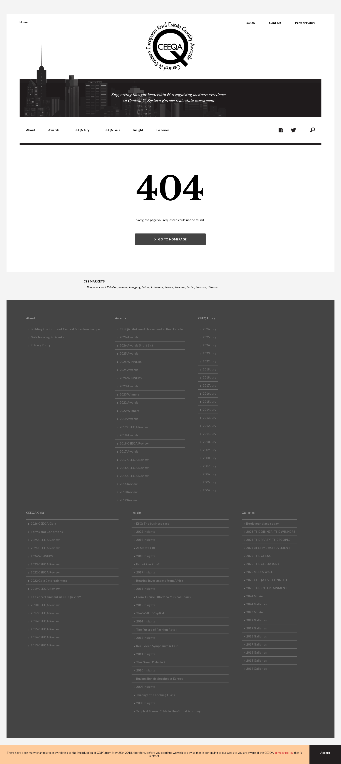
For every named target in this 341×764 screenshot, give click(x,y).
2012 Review (128, 500)
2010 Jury (209, 442)
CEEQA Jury (80, 130)
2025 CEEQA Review (45, 540)
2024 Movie (254, 596)
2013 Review (128, 492)
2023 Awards (129, 386)
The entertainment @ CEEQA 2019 (56, 597)
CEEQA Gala (111, 130)
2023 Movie (254, 612)
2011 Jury (209, 434)
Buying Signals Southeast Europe (159, 678)
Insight (138, 130)
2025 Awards (129, 353)
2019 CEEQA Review (134, 427)
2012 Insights (145, 637)
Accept (325, 752)
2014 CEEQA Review (45, 637)
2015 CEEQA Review (134, 476)
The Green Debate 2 (150, 662)
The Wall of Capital (150, 613)
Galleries (162, 130)
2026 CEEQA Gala (43, 523)
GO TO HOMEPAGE (172, 239)
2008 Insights (145, 703)
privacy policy (283, 752)
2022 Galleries (256, 620)
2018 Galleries (256, 636)
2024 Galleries (256, 604)
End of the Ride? (147, 564)
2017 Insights (145, 572)
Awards (53, 130)
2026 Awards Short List (136, 345)
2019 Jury (209, 369)
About (30, 130)
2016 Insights (145, 588)
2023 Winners (129, 394)
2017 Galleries (256, 644)
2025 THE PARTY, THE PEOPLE (268, 539)
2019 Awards (129, 419)
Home (24, 22)
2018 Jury (209, 377)
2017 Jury (209, 385)
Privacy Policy (305, 23)
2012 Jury (209, 426)
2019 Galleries (256, 628)
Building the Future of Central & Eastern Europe (65, 329)
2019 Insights (145, 539)
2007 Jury (209, 466)
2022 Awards (129, 402)
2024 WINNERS (131, 378)
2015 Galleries (256, 660)
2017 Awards (129, 451)
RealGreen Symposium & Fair (157, 646)
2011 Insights (145, 654)
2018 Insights (145, 556)
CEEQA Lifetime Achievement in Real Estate (151, 329)
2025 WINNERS (131, 361)
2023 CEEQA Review (45, 564)
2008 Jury (209, 458)
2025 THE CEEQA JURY (262, 564)
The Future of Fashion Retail (156, 629)
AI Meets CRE (146, 548)
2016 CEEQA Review (134, 468)
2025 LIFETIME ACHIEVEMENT (268, 547)
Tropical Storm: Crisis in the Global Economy (168, 711)
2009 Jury (209, 450)
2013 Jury (209, 417)
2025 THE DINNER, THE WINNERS (270, 531)
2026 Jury (209, 329)
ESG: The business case (152, 523)
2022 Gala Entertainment (49, 580)
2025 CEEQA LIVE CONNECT (267, 580)
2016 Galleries (256, 652)
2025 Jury (209, 337)
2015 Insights (145, 605)
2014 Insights (145, 621)
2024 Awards (129, 370)
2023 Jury (209, 353)
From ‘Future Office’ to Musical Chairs (163, 597)
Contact (275, 23)
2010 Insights (145, 670)
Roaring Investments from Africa (159, 580)
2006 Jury (209, 474)
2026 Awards (129, 337)
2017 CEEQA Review (134, 459)
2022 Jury (209, 361)
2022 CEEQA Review (45, 572)
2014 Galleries (256, 668)
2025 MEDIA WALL (259, 572)
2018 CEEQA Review (134, 443)
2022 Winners (129, 410)
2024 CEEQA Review (45, 548)
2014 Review (128, 484)
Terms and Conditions (47, 532)
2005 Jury (209, 482)
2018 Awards (129, 435)
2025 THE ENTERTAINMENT (266, 588)
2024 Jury (209, 345)
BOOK (250, 23)
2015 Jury (209, 401)
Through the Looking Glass (155, 695)
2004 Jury (209, 490)
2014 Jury (209, 409)
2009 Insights (145, 686)
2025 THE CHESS (258, 556)
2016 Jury (209, 393)
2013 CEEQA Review (45, 645)
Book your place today (262, 523)
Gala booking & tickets (47, 337)
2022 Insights (145, 531)
